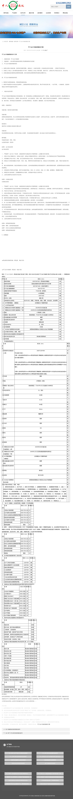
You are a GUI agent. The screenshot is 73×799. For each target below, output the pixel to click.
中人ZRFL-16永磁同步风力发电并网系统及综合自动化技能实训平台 (19, 773)
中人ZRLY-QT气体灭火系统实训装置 (18, 753)
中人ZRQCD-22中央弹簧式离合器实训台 (50, 756)
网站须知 (65, 13)
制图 (39, 414)
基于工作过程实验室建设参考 (14, 733)
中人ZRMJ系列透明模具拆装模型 (18, 756)
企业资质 (48, 13)
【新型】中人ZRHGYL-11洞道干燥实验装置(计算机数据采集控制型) (19, 777)
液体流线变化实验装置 (50, 760)
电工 (42, 696)
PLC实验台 (31, 795)
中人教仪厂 (45, 50)
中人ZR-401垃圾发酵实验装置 (50, 753)
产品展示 (14, 13)
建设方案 (31, 13)
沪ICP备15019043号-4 (24, 795)
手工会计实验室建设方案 (43, 724)
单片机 (51, 529)
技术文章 (23, 13)
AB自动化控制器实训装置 (18, 763)
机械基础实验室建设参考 (13, 729)
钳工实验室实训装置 (50, 763)
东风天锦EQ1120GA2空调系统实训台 (18, 780)
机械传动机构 (48, 795)
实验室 (8, 54)
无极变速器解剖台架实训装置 (18, 760)
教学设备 (6, 13)
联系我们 (56, 13)
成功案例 (39, 13)
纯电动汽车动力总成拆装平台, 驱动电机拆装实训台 (19, 783)
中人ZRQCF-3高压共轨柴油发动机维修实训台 (50, 777)
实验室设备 (36, 795)
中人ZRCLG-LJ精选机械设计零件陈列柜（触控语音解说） (51, 773)
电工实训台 (42, 795)
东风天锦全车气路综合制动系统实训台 (50, 783)
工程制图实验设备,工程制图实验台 (50, 780)
